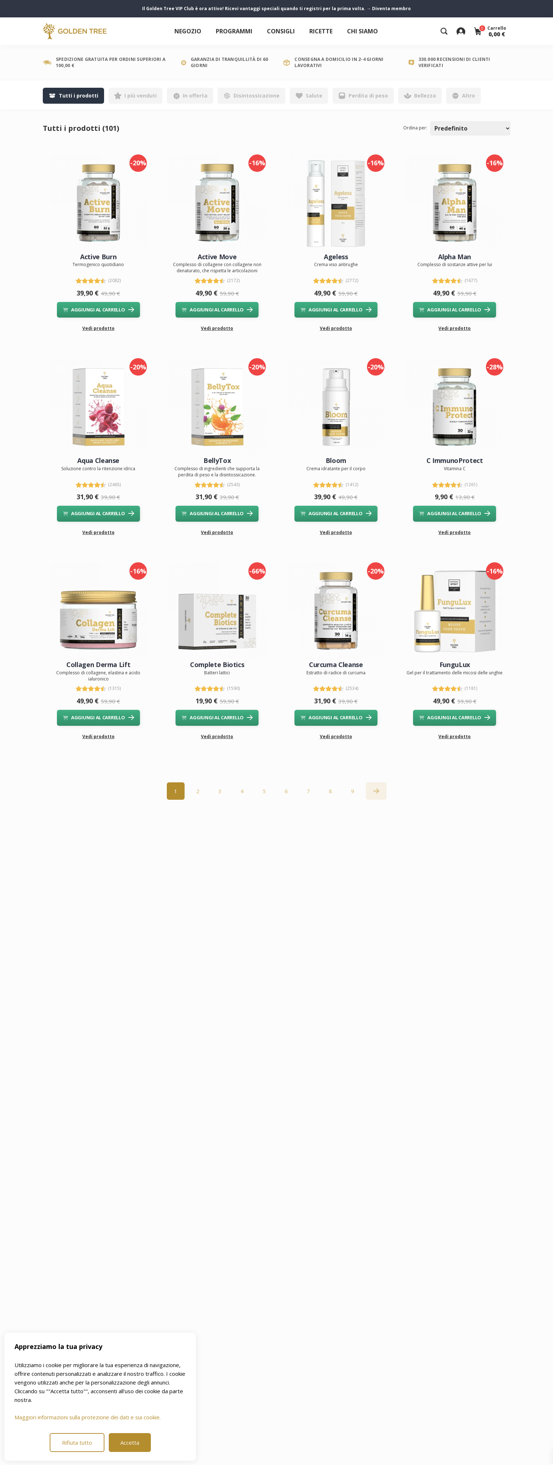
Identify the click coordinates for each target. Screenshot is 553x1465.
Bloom (336, 460)
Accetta (129, 1442)
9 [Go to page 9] (352, 791)
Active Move (217, 256)
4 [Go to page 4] (242, 791)
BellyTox (217, 460)
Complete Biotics (217, 664)
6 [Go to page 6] (286, 791)
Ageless (336, 256)
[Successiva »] (376, 791)
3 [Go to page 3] (220, 791)
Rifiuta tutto (77, 1442)
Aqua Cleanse (98, 460)
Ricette (321, 31)
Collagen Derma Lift (98, 664)
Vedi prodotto (98, 328)
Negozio (187, 31)
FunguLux (454, 664)
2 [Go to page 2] (197, 791)
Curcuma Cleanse (336, 664)
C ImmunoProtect (454, 460)
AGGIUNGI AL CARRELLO (98, 309)
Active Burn (98, 256)
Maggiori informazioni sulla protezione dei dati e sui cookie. (88, 1417)
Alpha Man (454, 256)
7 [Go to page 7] (308, 791)
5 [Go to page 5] (264, 791)
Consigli (281, 31)
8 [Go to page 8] (330, 791)
